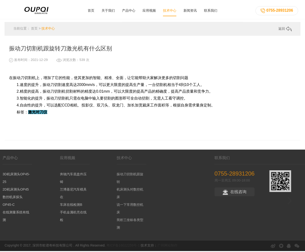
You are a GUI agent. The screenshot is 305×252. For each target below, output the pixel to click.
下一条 (289, 102)
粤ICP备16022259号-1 (123, 246)
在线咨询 (261, 193)
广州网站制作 (168, 246)
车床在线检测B (66, 205)
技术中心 (169, 10)
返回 (285, 30)
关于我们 (108, 10)
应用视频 (149, 10)
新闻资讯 (190, 10)
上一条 (10, 102)
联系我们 (210, 10)
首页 (91, 10)
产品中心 (128, 10)
